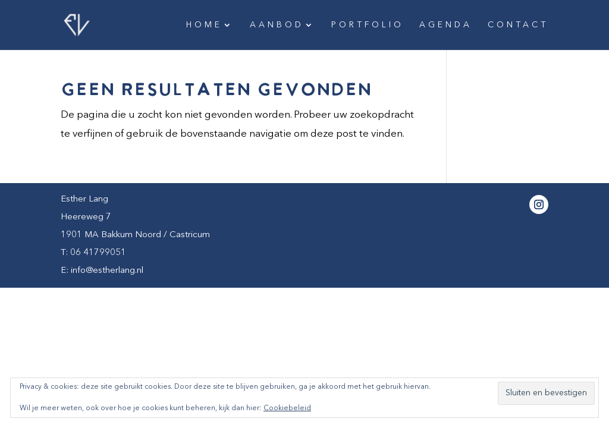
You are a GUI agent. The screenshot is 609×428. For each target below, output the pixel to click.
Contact (518, 25)
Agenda (445, 25)
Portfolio (367, 25)
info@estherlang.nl (107, 270)
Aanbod (277, 25)
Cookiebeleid (287, 408)
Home (204, 25)
